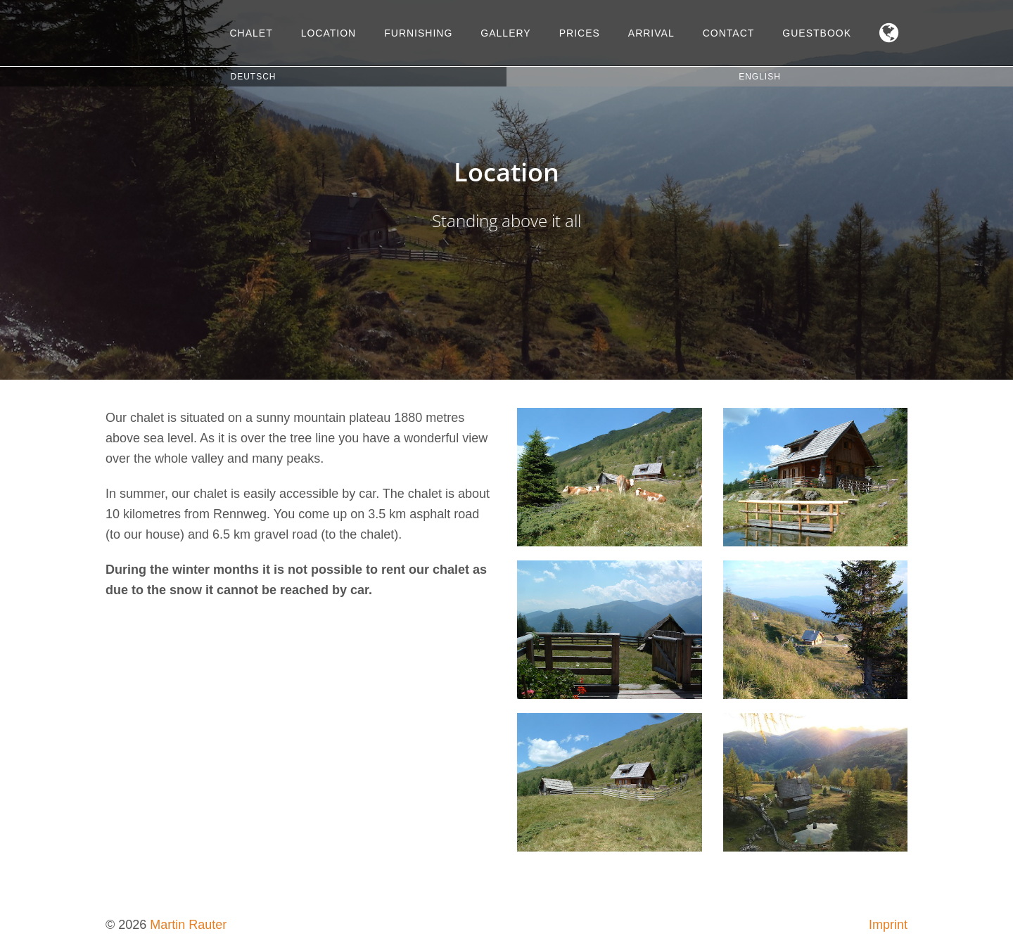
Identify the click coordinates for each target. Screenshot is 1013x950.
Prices (579, 33)
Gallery (505, 33)
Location (329, 33)
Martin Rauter (188, 925)
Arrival (651, 33)
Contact (729, 33)
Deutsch (253, 77)
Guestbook (816, 33)
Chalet (250, 33)
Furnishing (418, 33)
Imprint (888, 925)
